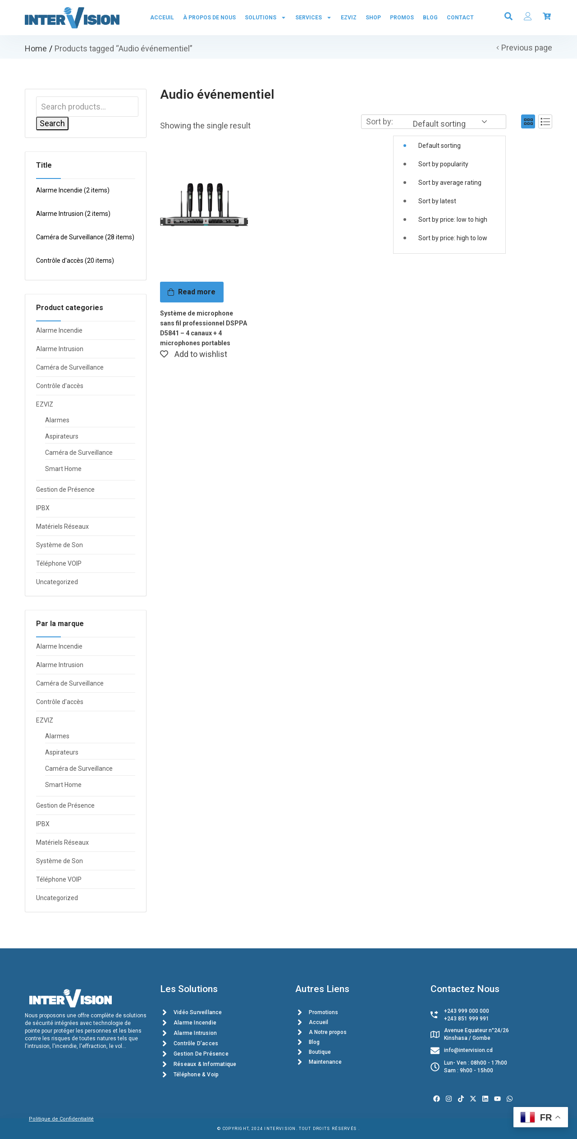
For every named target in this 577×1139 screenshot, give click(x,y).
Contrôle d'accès (75, 260)
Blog (430, 17)
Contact (460, 17)
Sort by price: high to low (452, 238)
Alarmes (57, 420)
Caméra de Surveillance (85, 237)
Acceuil (162, 17)
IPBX (43, 508)
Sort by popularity (443, 164)
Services (313, 17)
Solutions (265, 17)
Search (52, 123)
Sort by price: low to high (452, 219)
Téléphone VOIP (59, 563)
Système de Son (59, 545)
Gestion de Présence (65, 489)
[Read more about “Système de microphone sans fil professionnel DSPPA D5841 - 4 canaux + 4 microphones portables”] (192, 292)
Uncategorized (57, 582)
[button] (449, 184)
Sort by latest (437, 201)
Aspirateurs (61, 436)
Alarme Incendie (73, 190)
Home (36, 48)
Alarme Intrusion (73, 213)
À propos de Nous (209, 17)
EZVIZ (349, 17)
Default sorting (439, 145)
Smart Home (63, 468)
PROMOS (402, 17)
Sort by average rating (449, 182)
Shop (373, 17)
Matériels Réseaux (62, 526)
